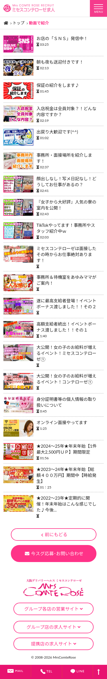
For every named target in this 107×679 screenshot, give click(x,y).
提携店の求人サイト (53, 643)
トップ (19, 22)
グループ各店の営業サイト (53, 608)
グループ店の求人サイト (53, 627)
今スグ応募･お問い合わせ (54, 553)
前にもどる (54, 534)
